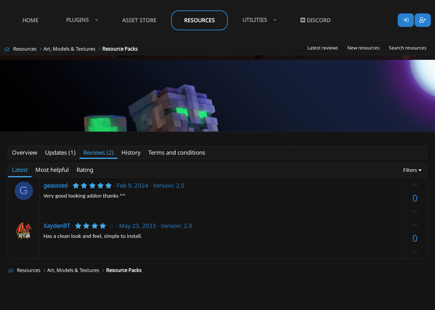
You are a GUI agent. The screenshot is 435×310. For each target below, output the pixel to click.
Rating (84, 169)
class (110, 137)
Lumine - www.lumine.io (404, 302)
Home (30, 20)
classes (130, 137)
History (131, 152)
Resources (199, 20)
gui (185, 137)
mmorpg (241, 137)
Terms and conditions (176, 152)
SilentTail (45, 136)
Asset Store (139, 20)
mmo (219, 137)
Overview (24, 152)
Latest (20, 169)
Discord (315, 20)
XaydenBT (56, 225)
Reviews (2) (98, 152)
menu (201, 137)
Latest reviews (322, 48)
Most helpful (52, 169)
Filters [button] (410, 170)
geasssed (55, 185)
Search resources (408, 48)
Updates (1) (60, 152)
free (171, 137)
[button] (80, 20)
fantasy (152, 137)
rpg (260, 137)
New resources (363, 48)
